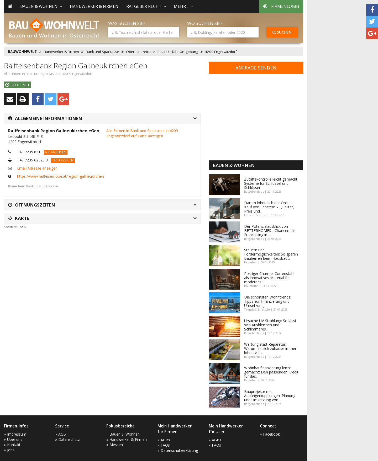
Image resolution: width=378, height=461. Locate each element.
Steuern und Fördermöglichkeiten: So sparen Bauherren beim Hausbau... (271, 254)
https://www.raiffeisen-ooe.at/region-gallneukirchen (60, 176)
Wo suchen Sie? (204, 23)
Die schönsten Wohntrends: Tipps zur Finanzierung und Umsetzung (267, 301)
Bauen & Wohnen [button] (41, 6)
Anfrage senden (255, 67)
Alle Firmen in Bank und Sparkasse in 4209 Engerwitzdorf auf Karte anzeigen (142, 133)
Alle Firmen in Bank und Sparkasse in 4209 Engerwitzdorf (48, 74)
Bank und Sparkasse (102, 51)
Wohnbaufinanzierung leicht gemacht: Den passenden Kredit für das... (271, 372)
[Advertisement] (99, 251)
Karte (18, 218)
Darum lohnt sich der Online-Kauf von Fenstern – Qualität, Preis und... (269, 207)
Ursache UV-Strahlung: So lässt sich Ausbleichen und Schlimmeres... (270, 325)
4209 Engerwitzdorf (221, 51)
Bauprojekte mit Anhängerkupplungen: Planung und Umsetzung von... (269, 395)
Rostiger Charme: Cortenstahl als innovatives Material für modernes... (269, 277)
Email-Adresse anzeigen (37, 168)
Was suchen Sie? (126, 23)
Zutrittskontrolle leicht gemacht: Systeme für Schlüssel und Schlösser (271, 183)
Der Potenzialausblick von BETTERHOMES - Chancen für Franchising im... (269, 230)
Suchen (282, 32)
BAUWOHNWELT (22, 51)
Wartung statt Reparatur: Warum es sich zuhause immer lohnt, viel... (270, 348)
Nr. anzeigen (55, 152)
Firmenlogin (281, 6)
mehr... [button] (183, 6)
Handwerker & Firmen (94, 6)
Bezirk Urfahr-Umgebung (178, 51)
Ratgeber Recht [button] (146, 6)
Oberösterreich (138, 51)
